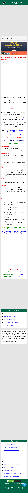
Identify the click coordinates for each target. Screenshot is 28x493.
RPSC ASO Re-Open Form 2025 (9, 325)
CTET (15, 486)
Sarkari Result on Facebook (9, 231)
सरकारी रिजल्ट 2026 (17, 4)
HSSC (12, 487)
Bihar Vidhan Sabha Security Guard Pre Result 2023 (12, 473)
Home (3, 37)
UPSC (12, 486)
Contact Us (7, 486)
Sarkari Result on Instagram (17, 233)
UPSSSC (14, 488)
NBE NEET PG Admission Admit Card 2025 (10, 455)
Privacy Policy (7, 487)
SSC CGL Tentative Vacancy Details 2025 (10, 458)
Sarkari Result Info (17, 2)
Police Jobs (20, 486)
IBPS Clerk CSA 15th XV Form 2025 (9, 319)
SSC (11, 485)
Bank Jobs (20, 485)
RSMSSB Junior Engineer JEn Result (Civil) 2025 (11, 476)
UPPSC (14, 487)
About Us (7, 485)
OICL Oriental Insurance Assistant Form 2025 (11, 322)
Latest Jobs (9, 37)
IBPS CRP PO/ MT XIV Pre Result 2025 (10, 316)
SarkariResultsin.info (20, 483)
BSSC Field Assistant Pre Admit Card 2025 (10, 453)
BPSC (12, 488)
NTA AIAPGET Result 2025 (8, 470)
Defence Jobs (20, 487)
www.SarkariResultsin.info (14, 135)
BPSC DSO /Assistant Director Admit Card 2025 (11, 450)
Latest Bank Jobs (15, 62)
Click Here (21, 277)
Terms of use (7, 488)
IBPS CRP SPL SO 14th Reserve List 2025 (10, 447)
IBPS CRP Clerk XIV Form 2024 (9, 313)
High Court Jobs (20, 488)
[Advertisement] (14, 21)
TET (14, 485)
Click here (21, 272)
